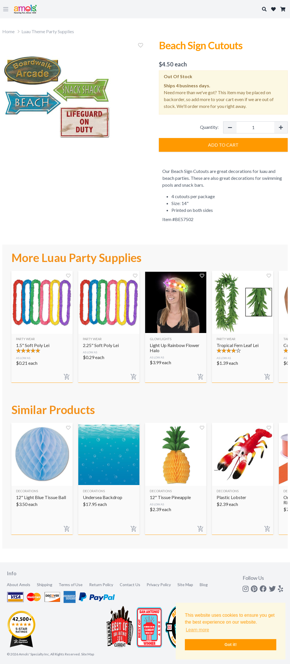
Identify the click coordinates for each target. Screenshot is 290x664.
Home (8, 31)
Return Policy (101, 584)
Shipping (44, 584)
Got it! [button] (231, 644)
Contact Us (130, 584)
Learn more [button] (197, 629)
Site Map (185, 584)
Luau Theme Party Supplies (47, 31)
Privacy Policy (159, 584)
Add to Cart (223, 144)
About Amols (18, 584)
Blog (204, 584)
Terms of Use (71, 584)
